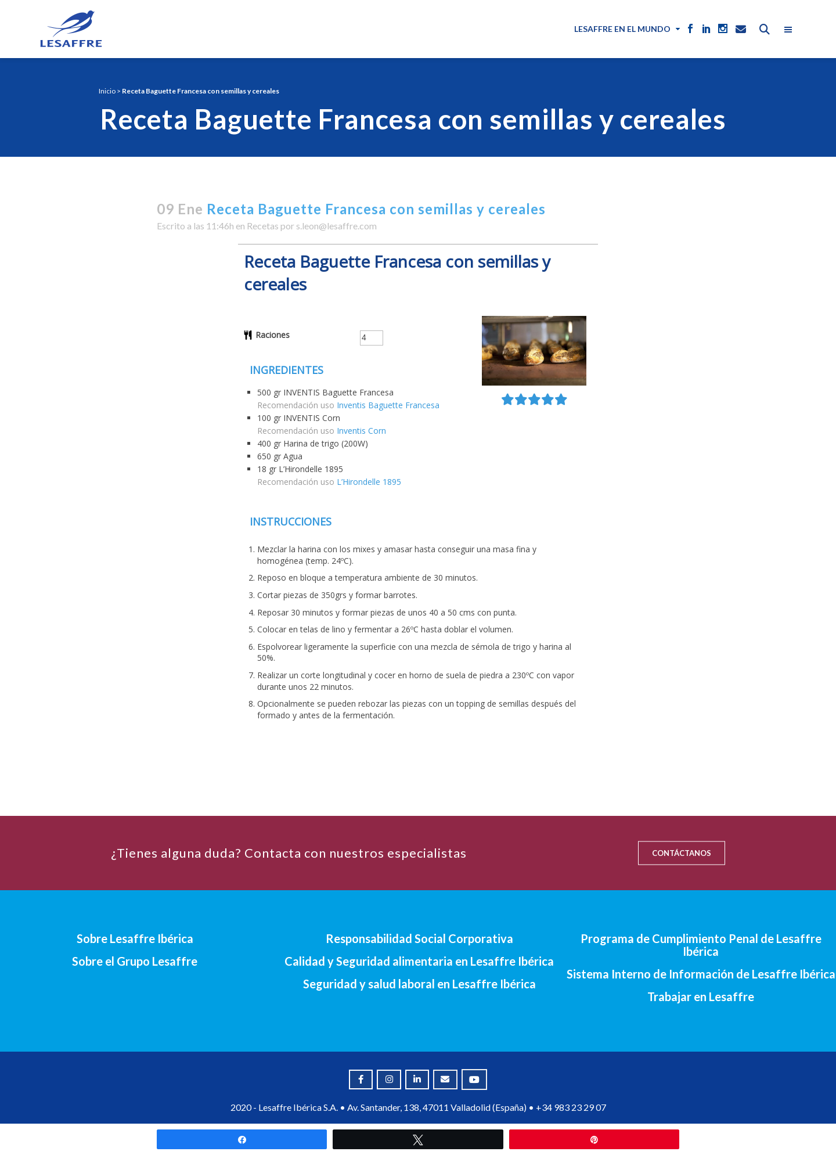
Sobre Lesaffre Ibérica (135, 938)
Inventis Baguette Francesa (388, 405)
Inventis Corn (361, 430)
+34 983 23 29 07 (571, 1107)
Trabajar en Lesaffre (700, 996)
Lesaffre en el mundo (622, 29)
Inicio (107, 91)
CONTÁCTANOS (681, 853)
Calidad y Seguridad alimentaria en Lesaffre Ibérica (419, 961)
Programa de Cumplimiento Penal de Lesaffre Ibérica (701, 945)
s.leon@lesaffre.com (336, 225)
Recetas (263, 225)
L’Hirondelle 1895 (369, 481)
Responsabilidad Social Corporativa (419, 938)
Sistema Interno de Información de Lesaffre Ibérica (701, 973)
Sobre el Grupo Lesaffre (134, 961)
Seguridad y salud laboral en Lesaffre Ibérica (419, 983)
